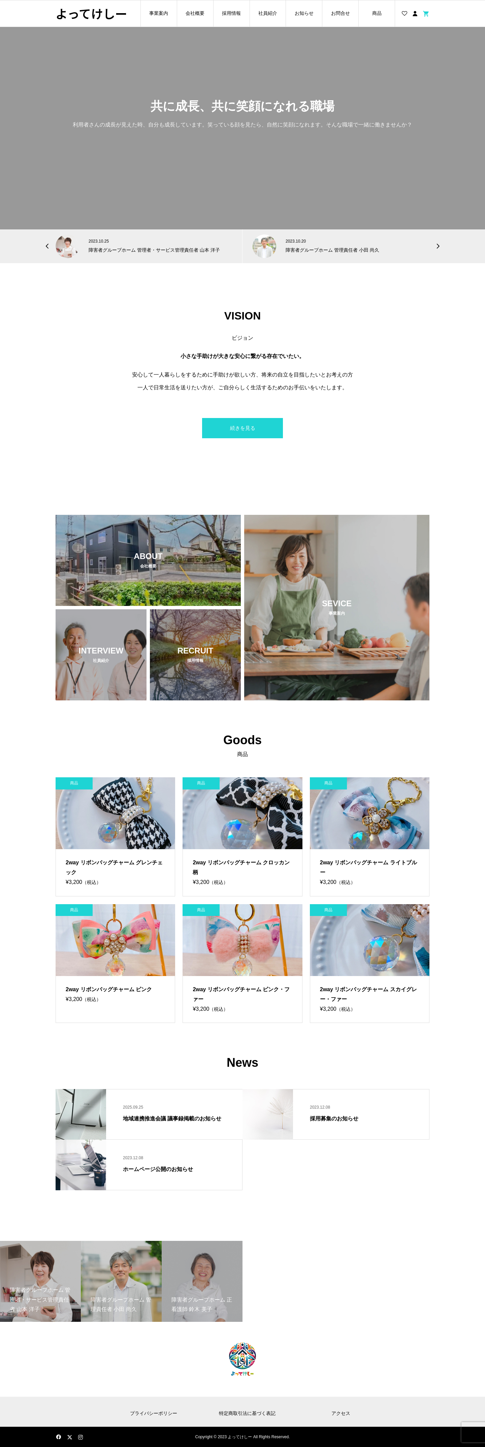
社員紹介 (267, 13)
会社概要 (195, 13)
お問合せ (340, 13)
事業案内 (158, 13)
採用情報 (231, 13)
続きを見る (242, 428)
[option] (144, 246)
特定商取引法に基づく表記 (247, 1413)
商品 (377, 13)
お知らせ (304, 13)
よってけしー (91, 13)
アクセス (340, 1413)
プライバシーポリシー (153, 1413)
